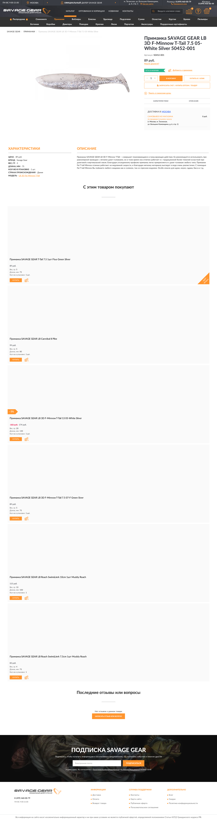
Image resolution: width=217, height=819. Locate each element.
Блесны (92, 19)
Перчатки (129, 24)
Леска (114, 24)
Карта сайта (136, 798)
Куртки (172, 19)
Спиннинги (41, 19)
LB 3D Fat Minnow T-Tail (29, 176)
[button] (179, 4)
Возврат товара (99, 802)
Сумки (141, 19)
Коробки (50, 24)
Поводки (83, 24)
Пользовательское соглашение (144, 807)
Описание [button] (193, 101)
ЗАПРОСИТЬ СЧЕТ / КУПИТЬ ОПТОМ (177, 85)
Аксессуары (147, 24)
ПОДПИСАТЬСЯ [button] (133, 762)
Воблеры (76, 19)
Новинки (113, 11)
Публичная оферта (139, 802)
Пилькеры (203, 19)
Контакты (127, 11)
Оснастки (156, 19)
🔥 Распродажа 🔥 (19, 19)
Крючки (100, 24)
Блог (171, 794)
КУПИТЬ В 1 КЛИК (197, 78)
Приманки (59, 19)
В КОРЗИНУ (171, 78)
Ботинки (34, 24)
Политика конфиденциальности (183, 802)
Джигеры (67, 24)
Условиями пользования (130, 768)
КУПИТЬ (15, 280)
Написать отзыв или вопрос (108, 715)
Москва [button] (166, 112)
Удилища (107, 19)
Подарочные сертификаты (173, 24)
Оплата (95, 798)
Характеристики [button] (160, 101)
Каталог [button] (70, 11)
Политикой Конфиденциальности (106, 768)
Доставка (96, 794)
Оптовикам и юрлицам (92, 11)
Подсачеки (125, 19)
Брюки (187, 19)
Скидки (172, 798)
